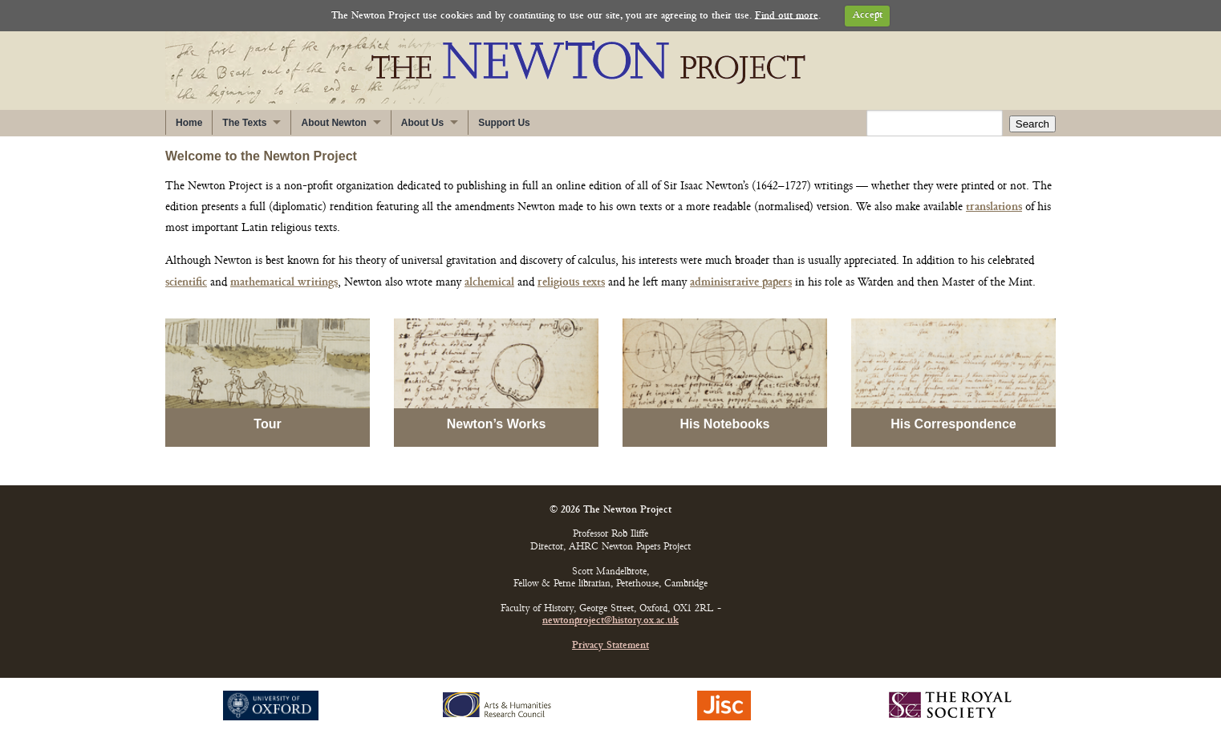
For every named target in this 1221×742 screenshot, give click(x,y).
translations (994, 207)
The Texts (244, 122)
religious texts (571, 283)
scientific (186, 283)
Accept (867, 15)
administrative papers (741, 283)
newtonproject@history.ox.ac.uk (610, 621)
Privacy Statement (610, 646)
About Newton (333, 122)
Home (189, 122)
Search (1032, 124)
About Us (422, 122)
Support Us (504, 122)
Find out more (786, 15)
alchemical (489, 283)
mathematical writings (284, 283)
